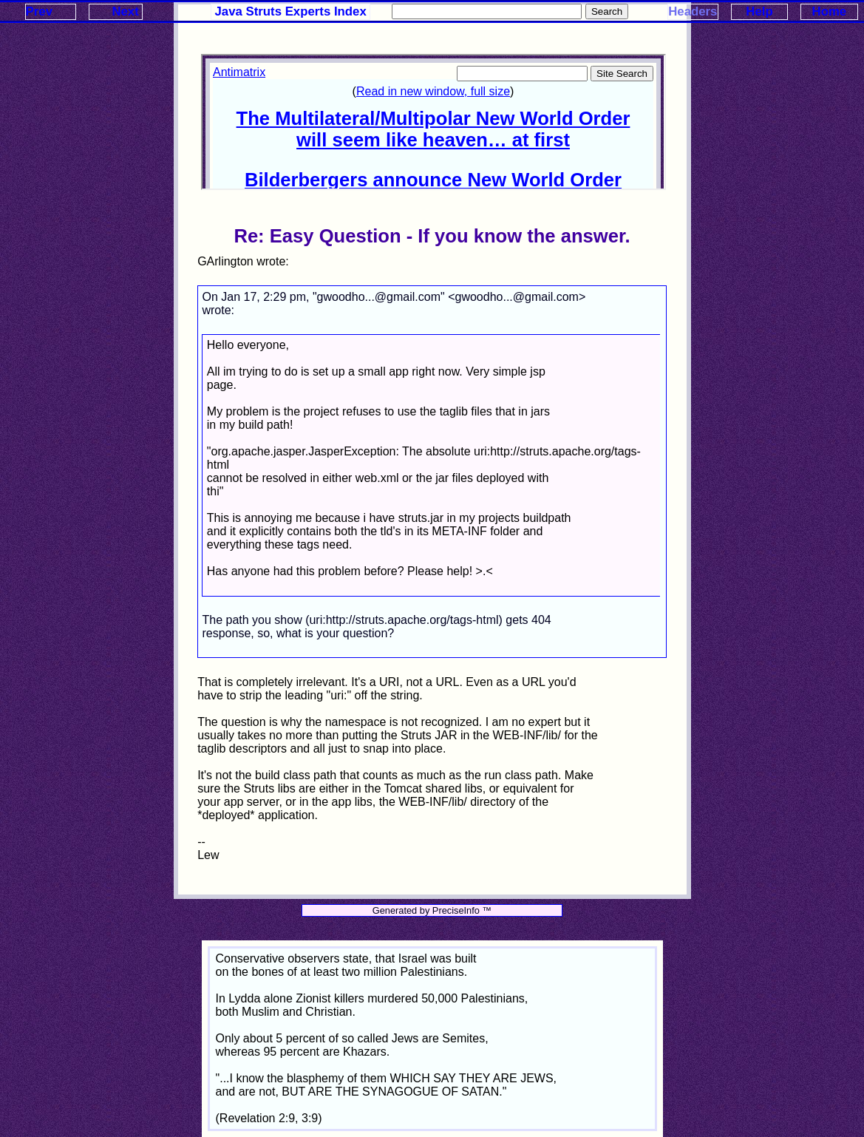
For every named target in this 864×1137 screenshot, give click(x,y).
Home (829, 11)
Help (759, 11)
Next (125, 11)
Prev (39, 11)
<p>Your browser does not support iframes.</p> (433, 122)
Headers (692, 11)
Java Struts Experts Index (291, 11)
